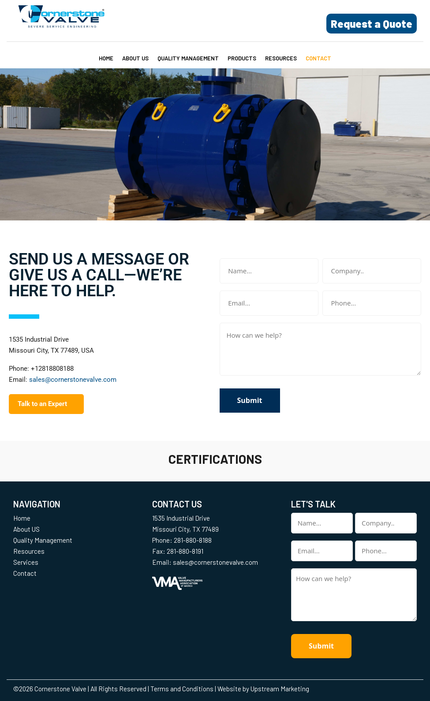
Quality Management (188, 58)
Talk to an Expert (42, 404)
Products (242, 58)
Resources (281, 58)
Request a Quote (371, 23)
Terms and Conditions (181, 689)
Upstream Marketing (280, 689)
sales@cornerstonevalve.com (72, 380)
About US (135, 58)
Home (106, 58)
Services (25, 562)
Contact (318, 58)
